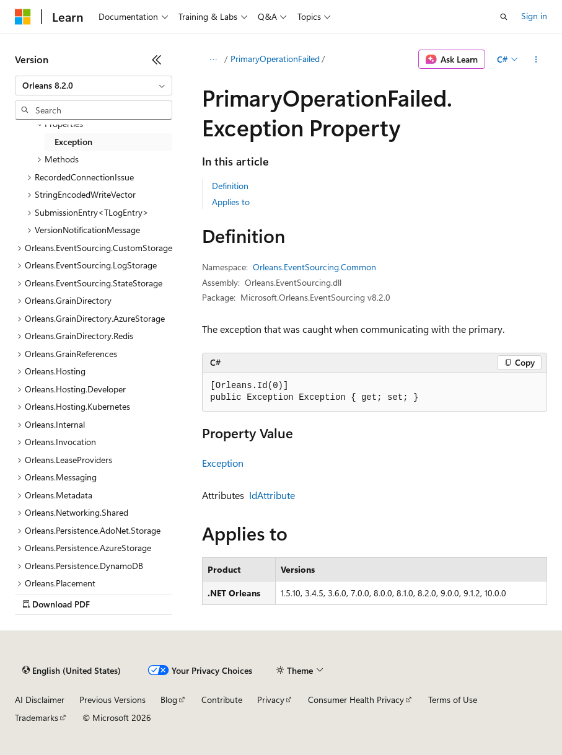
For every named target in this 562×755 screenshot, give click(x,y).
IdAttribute (272, 494)
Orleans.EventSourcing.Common (314, 267)
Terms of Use (452, 699)
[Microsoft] (23, 17)
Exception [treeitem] (73, 142)
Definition (230, 186)
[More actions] (536, 59)
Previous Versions (112, 699)
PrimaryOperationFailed (275, 58)
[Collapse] (156, 59)
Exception (223, 462)
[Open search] (503, 17)
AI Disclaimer (39, 699)
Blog (168, 699)
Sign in (534, 16)
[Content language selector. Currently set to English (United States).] (71, 671)
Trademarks (36, 717)
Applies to (231, 202)
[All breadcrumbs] (213, 59)
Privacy (270, 699)
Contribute (221, 699)
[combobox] (93, 85)
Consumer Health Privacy (356, 699)
